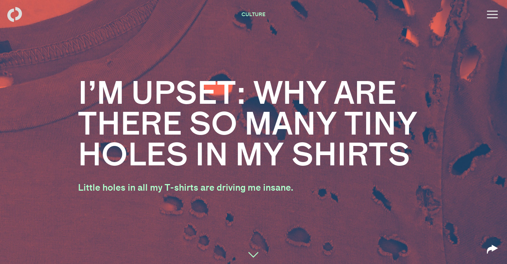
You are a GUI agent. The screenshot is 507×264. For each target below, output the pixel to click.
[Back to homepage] (14, 14)
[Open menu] (492, 14)
